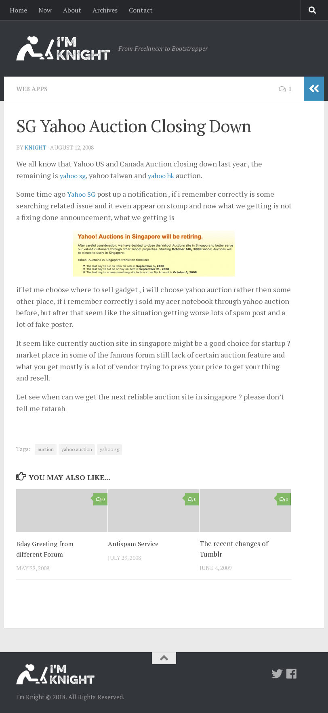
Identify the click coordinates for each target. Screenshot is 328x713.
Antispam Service (135, 543)
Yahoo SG (82, 193)
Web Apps (33, 88)
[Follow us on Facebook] (291, 673)
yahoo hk (166, 175)
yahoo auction (76, 449)
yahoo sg (74, 175)
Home (18, 10)
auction (46, 449)
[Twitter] (277, 673)
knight (36, 147)
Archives (105, 10)
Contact (141, 10)
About (72, 10)
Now (45, 10)
